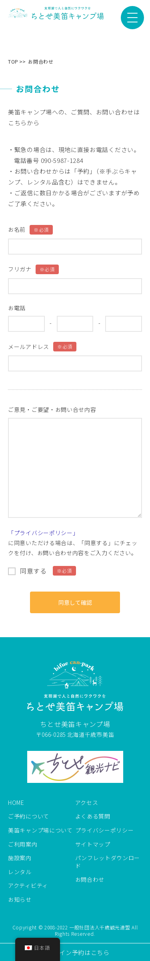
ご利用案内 (23, 844)
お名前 (30, 230)
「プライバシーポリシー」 (43, 533)
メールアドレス (42, 346)
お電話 (17, 308)
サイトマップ (92, 844)
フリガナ (33, 269)
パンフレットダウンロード (107, 862)
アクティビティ (28, 885)
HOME (16, 803)
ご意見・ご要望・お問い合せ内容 (52, 409)
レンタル (20, 872)
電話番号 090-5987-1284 (49, 160)
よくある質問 (92, 816)
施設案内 (20, 858)
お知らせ (20, 899)
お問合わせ (90, 879)
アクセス (86, 803)
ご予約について (28, 816)
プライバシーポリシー (104, 830)
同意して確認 (75, 602)
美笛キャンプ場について (40, 830)
